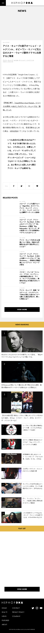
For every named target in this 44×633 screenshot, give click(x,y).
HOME (4, 608)
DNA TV (4, 612)
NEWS (4, 616)
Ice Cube (16, 60)
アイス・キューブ (8, 60)
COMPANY (16, 616)
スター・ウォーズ (8, 61)
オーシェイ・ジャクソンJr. (26, 60)
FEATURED (5, 620)
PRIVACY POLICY (18, 612)
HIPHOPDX (14, 131)
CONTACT (16, 608)
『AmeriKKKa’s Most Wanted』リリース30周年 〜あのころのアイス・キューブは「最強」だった (22, 106)
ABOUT (4, 624)
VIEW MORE (22, 309)
